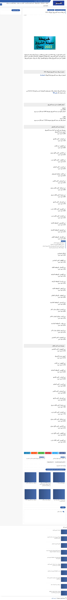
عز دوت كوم (54, 598)
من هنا (55, 93)
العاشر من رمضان (20, 3)
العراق (47, 3)
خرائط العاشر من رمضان (11, 3)
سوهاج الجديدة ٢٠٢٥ (61, 482)
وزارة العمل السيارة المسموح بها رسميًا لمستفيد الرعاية (53, 246)
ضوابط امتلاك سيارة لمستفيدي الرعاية (56, 247)
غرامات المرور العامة (56, 530)
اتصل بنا (35, 1)
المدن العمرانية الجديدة (29, 3)
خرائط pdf (43, 3)
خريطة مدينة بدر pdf (47, 499)
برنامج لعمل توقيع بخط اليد (59, 242)
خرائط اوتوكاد (37, 3)
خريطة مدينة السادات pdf (31, 482)
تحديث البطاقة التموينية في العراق (57, 244)
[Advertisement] (45, 25)
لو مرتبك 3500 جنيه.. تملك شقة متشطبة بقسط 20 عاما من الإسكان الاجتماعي (45, 484)
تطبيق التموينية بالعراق (56, 543)
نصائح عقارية (45, 5)
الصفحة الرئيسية (46, 1)
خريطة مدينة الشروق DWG (31, 499)
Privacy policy (40, 1)
